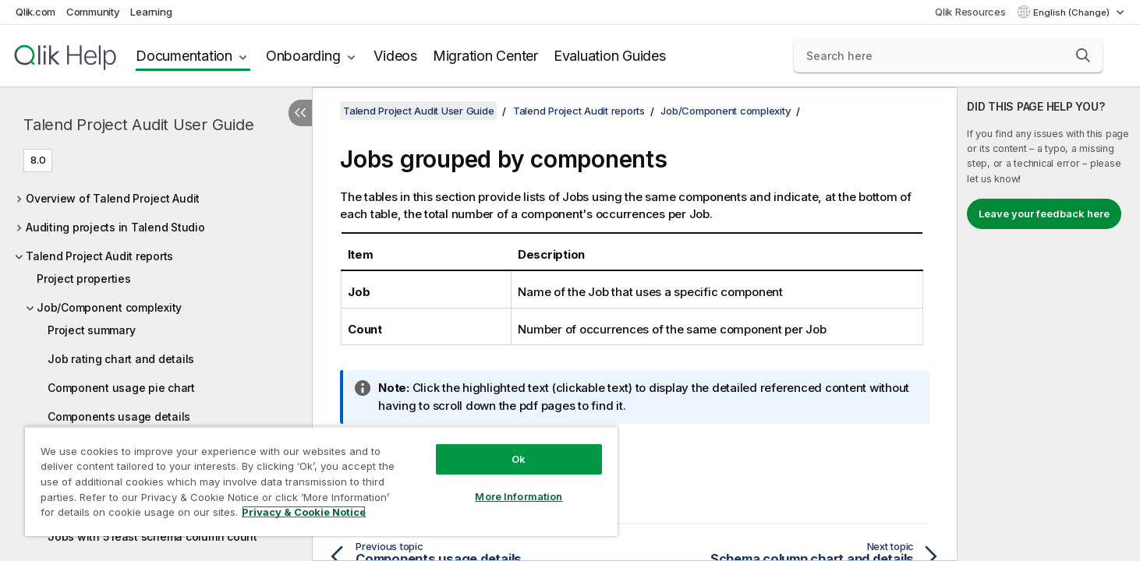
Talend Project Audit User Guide (138, 124)
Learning (151, 11)
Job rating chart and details (121, 358)
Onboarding (303, 56)
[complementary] (1049, 324)
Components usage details (119, 416)
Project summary (91, 330)
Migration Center (485, 56)
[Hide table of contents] (300, 113)
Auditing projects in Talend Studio (115, 227)
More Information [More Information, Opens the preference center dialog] (518, 496)
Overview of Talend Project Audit (113, 198)
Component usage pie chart (121, 387)
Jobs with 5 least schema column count (152, 536)
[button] (1083, 55)
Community (93, 11)
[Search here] (948, 56)
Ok (519, 459)
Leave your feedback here (1044, 213)
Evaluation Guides (610, 56)
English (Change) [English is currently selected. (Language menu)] (1072, 12)
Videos (395, 56)
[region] (321, 481)
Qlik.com (35, 11)
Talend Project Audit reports (99, 256)
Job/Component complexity (109, 307)
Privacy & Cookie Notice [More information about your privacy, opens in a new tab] (304, 512)
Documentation (184, 56)
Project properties (84, 278)
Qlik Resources (970, 11)
